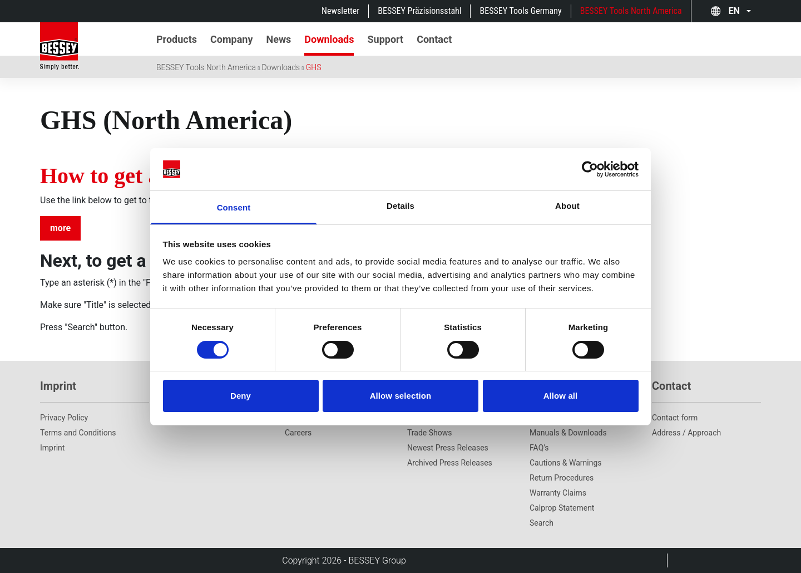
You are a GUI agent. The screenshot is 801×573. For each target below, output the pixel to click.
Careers (298, 432)
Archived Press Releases (449, 462)
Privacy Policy (64, 417)
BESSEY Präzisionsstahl (419, 11)
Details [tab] (400, 205)
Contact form (675, 417)
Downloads (281, 67)
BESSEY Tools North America (631, 11)
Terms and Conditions (78, 432)
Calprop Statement (562, 507)
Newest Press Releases (447, 447)
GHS (314, 67)
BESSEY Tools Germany (520, 11)
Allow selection (401, 395)
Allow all (560, 395)
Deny (240, 395)
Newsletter (340, 11)
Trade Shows (429, 432)
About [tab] (567, 205)
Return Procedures (562, 477)
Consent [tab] (234, 207)
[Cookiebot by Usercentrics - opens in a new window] (590, 169)
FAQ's (539, 447)
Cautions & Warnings (566, 462)
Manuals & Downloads (568, 432)
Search (541, 522)
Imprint (52, 447)
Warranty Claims (558, 492)
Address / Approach (686, 432)
